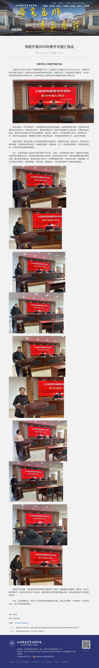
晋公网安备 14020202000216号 (43, 657)
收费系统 (61, 3)
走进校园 (86, 6)
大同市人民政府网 (47, 662)
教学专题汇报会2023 (21, 623)
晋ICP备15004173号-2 (24, 656)
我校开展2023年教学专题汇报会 (49, 47)
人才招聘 (53, 3)
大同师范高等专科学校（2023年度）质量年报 (30, 631)
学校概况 (45, 6)
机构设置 (52, 6)
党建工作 (59, 6)
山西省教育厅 (35, 662)
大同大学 (56, 662)
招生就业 (72, 6)
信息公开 (79, 6)
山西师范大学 (65, 662)
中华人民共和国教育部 (23, 662)
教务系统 (68, 3)
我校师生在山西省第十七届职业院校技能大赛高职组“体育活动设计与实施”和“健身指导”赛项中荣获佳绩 (47, 627)
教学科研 (66, 6)
